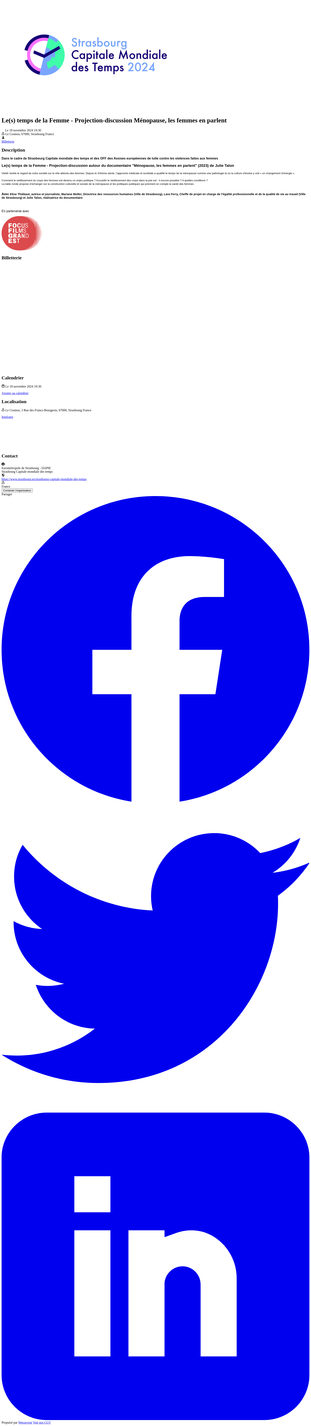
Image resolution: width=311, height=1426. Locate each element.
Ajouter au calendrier (15, 393)
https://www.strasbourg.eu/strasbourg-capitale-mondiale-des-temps (44, 479)
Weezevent (25, 1422)
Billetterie (8, 141)
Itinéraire (7, 417)
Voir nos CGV (42, 1422)
